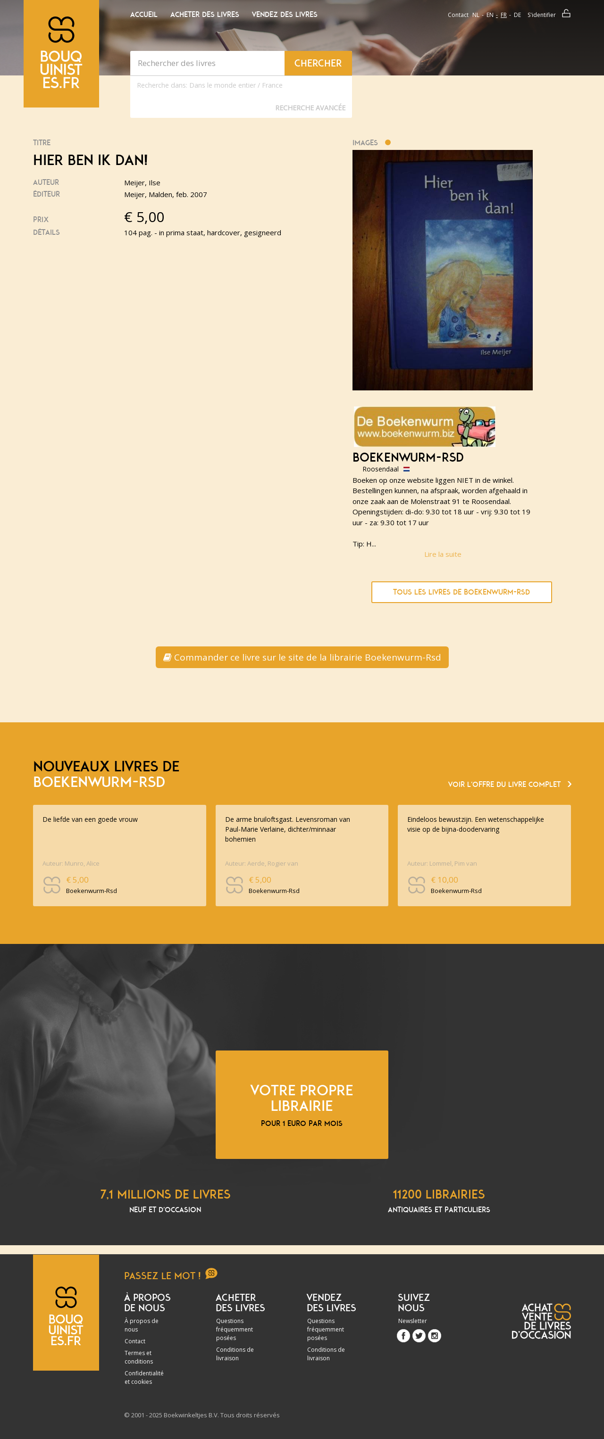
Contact (458, 15)
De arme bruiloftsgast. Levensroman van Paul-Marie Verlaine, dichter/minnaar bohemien (287, 829)
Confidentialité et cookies (144, 1377)
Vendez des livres (285, 14)
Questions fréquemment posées (234, 1329)
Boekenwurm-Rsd (408, 457)
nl (475, 15)
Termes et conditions (139, 1357)
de (517, 15)
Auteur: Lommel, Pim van (442, 863)
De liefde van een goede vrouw (90, 819)
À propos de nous (142, 1325)
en (490, 15)
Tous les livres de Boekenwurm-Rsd (461, 592)
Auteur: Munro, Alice (71, 863)
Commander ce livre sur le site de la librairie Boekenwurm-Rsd (302, 657)
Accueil (144, 14)
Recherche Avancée (310, 107)
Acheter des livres (204, 14)
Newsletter (412, 1321)
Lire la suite (442, 554)
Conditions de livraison (235, 1354)
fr (504, 15)
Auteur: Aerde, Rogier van (261, 863)
